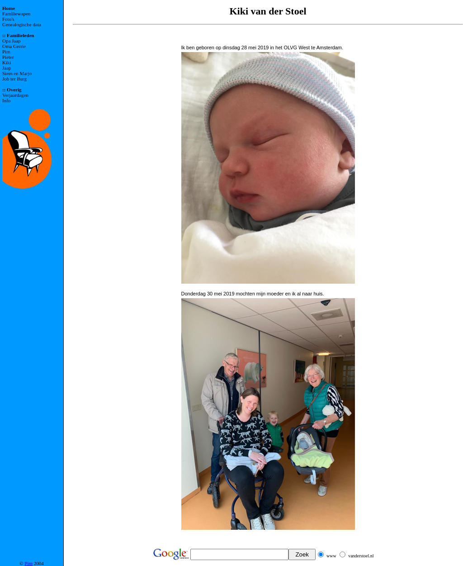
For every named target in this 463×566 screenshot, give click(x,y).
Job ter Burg (14, 78)
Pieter (8, 57)
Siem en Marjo (17, 73)
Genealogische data (21, 24)
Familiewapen (16, 13)
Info (6, 100)
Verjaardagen (15, 95)
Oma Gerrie (14, 46)
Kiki (6, 62)
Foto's (8, 19)
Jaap (6, 68)
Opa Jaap (11, 40)
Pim (6, 51)
